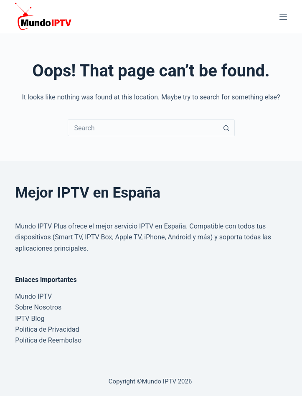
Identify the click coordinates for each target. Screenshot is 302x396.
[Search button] (226, 127)
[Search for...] (143, 127)
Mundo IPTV (33, 296)
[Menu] (283, 16)
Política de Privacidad (47, 329)
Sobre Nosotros (38, 307)
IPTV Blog (29, 318)
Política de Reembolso (48, 340)
